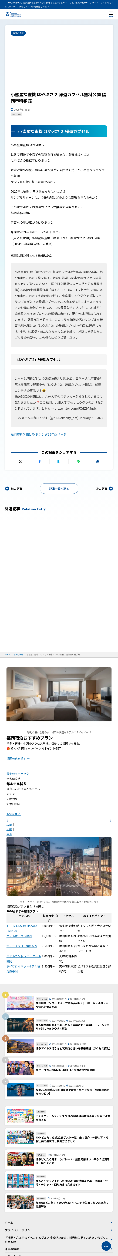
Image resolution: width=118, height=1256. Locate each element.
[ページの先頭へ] (106, 1246)
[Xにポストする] (20, 461)
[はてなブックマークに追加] (59, 461)
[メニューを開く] (111, 14)
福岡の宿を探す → (18, 758)
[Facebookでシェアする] (39, 461)
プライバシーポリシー (19, 1230)
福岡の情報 (18, 33)
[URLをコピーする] (97, 461)
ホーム (9, 1222)
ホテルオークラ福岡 (19, 936)
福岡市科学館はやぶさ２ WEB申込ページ (38, 434)
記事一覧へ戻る (59, 488)
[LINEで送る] (78, 461)
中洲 (9, 834)
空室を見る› (13, 814)
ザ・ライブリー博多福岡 (21, 946)
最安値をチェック (17, 773)
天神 (9, 829)
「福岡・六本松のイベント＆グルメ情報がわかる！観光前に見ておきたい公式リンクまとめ (57, 1239)
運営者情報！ (13, 1249)
